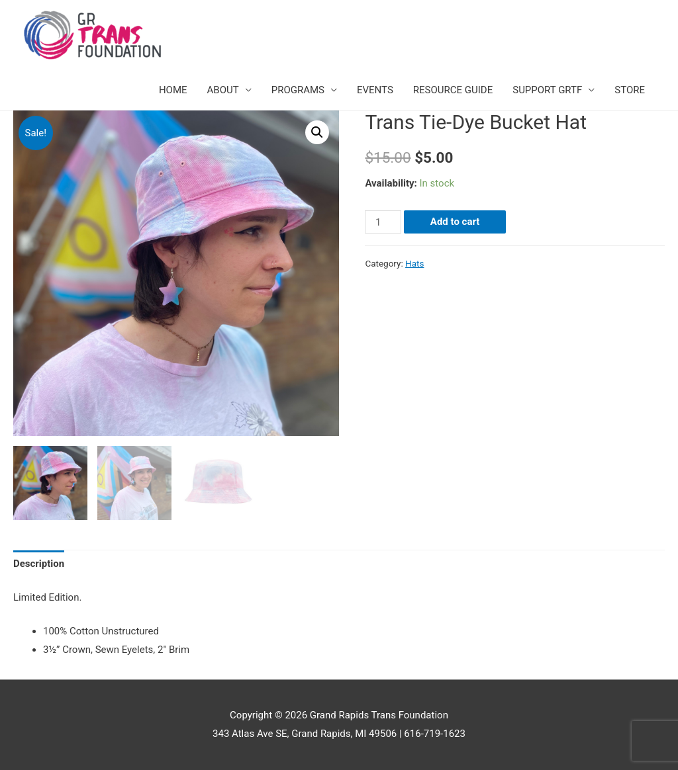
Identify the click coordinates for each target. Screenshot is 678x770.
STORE (629, 90)
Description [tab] (38, 564)
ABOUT (223, 90)
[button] (317, 132)
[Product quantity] (383, 222)
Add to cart (455, 222)
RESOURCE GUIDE (453, 90)
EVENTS (375, 90)
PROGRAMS (297, 90)
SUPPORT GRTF (547, 90)
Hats (414, 263)
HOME (173, 90)
